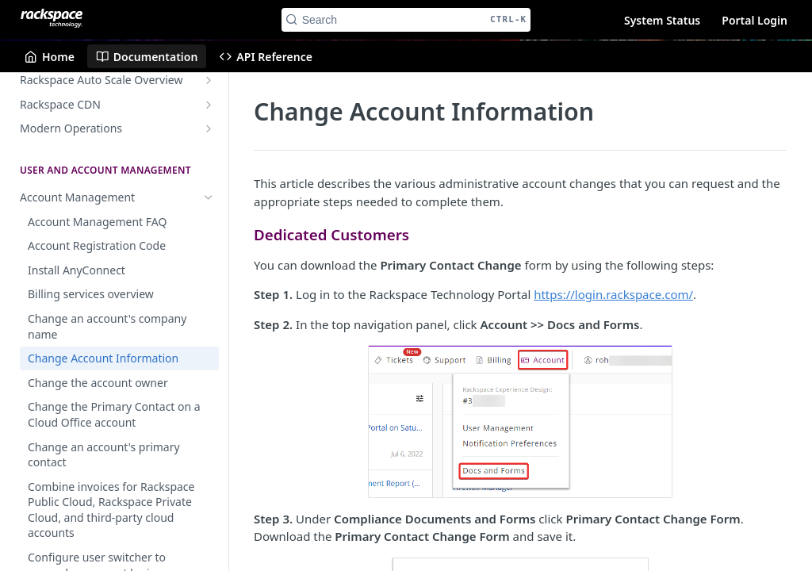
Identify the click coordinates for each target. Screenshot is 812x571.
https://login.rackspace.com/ (613, 294)
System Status (662, 20)
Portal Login (754, 20)
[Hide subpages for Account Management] (208, 197)
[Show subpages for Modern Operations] (208, 128)
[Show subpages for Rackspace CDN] (208, 104)
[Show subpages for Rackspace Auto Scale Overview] (208, 80)
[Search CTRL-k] (406, 20)
